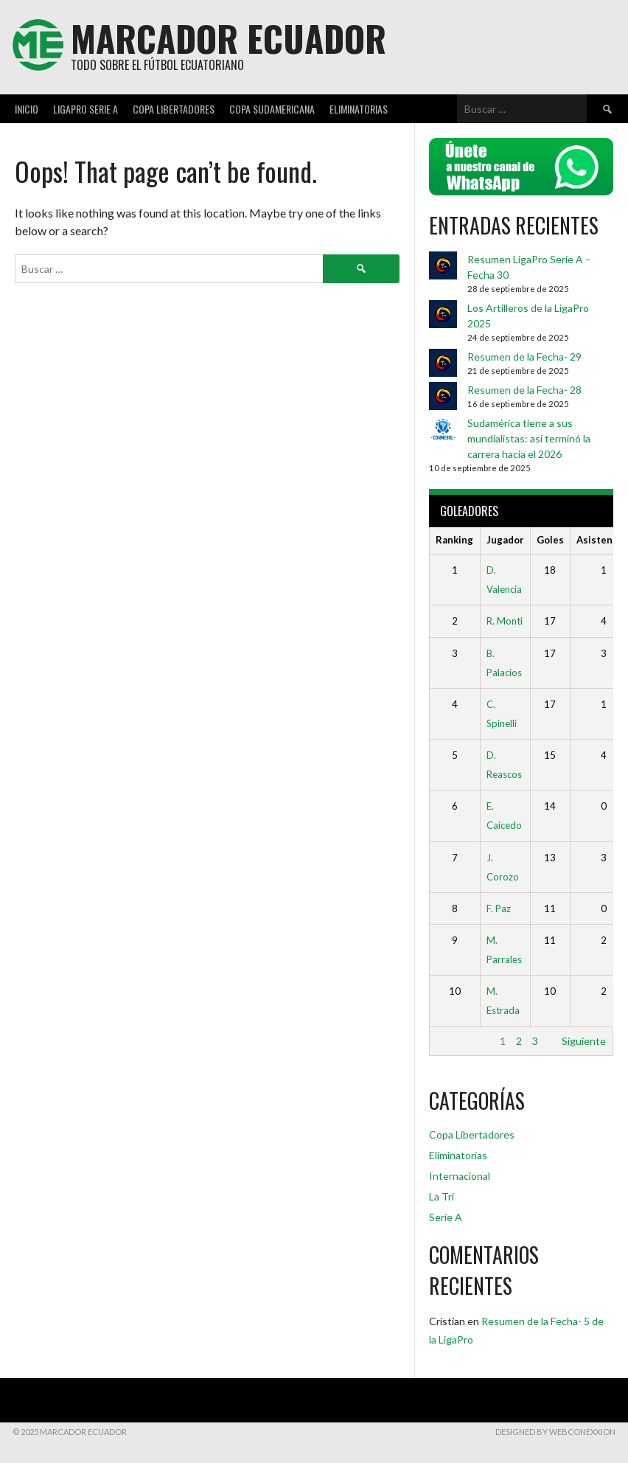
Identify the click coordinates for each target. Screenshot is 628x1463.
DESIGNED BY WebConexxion (555, 1431)
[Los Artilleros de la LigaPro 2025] (443, 316)
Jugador (505, 540)
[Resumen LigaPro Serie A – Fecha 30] (443, 267)
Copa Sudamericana (272, 109)
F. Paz (498, 908)
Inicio (26, 109)
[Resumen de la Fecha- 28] (443, 398)
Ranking (454, 540)
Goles (550, 540)
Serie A (445, 1217)
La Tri (441, 1196)
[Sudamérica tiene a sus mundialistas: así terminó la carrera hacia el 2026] (443, 431)
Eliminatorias (358, 109)
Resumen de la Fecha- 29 (524, 356)
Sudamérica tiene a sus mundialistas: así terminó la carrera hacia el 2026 (528, 438)
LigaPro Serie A (85, 109)
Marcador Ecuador (228, 38)
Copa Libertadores (173, 109)
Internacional (459, 1176)
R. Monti (504, 621)
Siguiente (584, 1041)
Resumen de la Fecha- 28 (524, 389)
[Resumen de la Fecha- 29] (443, 364)
